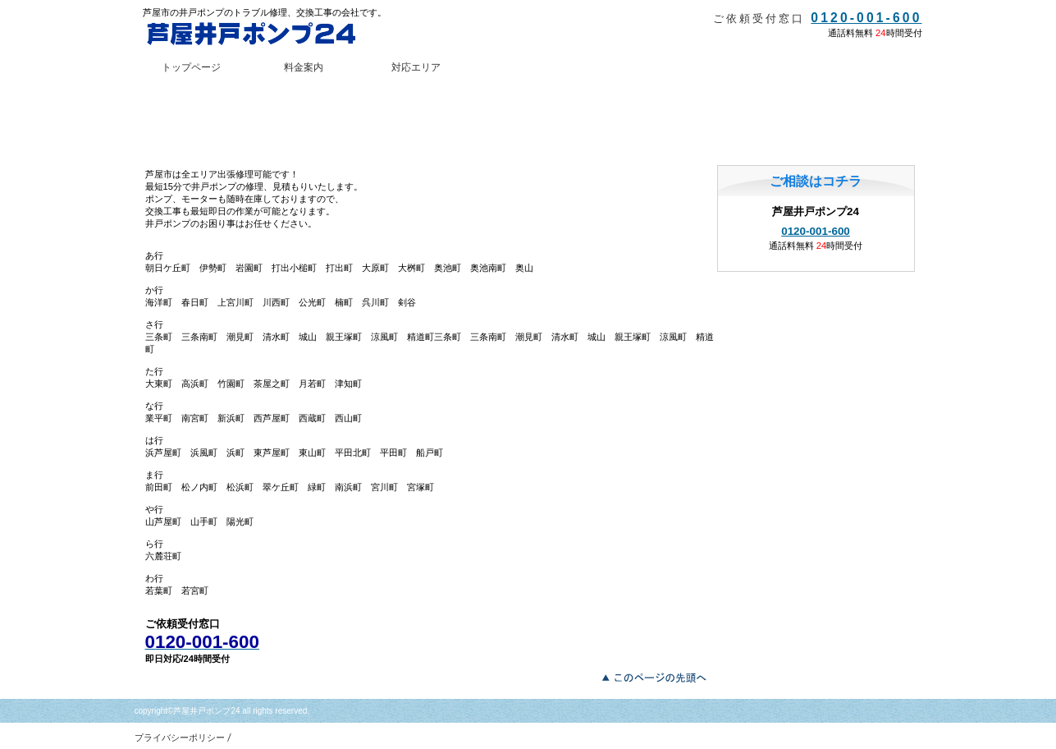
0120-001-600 (866, 18)
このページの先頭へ (658, 676)
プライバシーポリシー (180, 737)
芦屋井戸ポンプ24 (265, 33)
